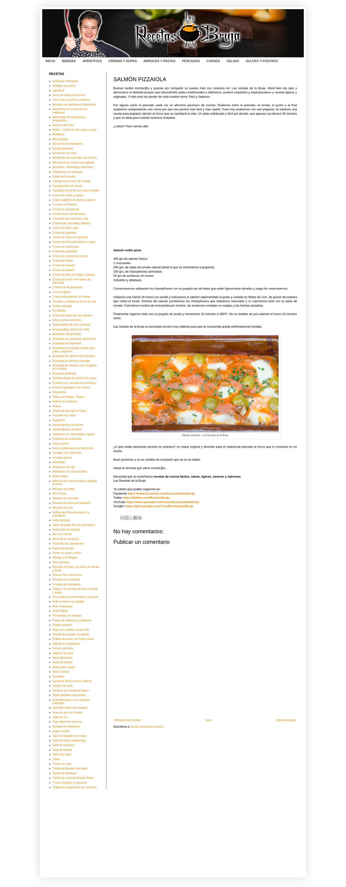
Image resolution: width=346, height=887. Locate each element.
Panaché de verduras (66, 539)
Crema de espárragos (66, 246)
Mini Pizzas (60, 493)
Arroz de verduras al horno (69, 95)
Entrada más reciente (127, 720)
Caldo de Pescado (64, 176)
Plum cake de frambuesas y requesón (76, 597)
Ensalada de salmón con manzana (74, 356)
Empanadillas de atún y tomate (71, 324)
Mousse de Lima (63, 507)
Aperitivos (59, 90)
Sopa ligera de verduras (67, 721)
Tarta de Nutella (62, 750)
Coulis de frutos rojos (65, 227)
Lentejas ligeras (62, 457)
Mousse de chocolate (65, 498)
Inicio (208, 720)
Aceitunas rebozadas (65, 81)
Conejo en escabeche (66, 209)
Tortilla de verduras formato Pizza (73, 777)
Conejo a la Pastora (65, 204)
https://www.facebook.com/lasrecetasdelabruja (161, 493)
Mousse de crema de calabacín (72, 503)
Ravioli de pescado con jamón (71, 634)
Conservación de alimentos (69, 214)
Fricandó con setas (64, 415)
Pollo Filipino (60, 611)
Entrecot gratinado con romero (71, 387)
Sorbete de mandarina (66, 726)
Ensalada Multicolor (65, 373)
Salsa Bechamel (63, 657)
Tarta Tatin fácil (62, 754)
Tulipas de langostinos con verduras (75, 787)
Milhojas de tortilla (64, 489)
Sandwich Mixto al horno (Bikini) (72, 681)
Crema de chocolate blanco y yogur (74, 241)
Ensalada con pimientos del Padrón (74, 338)
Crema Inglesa (61, 292)
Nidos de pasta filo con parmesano (74, 525)
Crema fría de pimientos (67, 287)
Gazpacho (59, 420)
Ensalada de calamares (67, 343)
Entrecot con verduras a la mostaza (74, 382)
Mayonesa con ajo (64, 467)
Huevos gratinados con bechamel (73, 448)
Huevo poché (61, 443)
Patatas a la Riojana (65, 557)
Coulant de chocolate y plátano (71, 223)
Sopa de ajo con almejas (68, 712)
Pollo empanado (63, 606)
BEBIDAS (69, 61)
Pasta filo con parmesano (68, 543)
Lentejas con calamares (67, 452)
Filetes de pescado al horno (69, 410)
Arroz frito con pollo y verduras (71, 99)
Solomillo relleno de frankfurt (70, 707)
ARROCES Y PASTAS (159, 61)
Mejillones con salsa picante (70, 471)
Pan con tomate (62, 534)
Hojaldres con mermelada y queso (73, 434)
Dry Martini (59, 310)
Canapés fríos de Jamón (68, 186)
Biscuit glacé (60, 139)
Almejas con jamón (64, 85)
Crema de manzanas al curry (70, 256)
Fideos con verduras (65, 401)
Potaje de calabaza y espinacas (72, 620)
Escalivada (59, 392)
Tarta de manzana (64, 745)
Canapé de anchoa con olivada (71, 181)
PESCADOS (191, 61)
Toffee (56, 759)
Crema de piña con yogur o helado (74, 274)
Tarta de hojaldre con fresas (69, 736)
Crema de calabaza (64, 232)
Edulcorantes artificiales (67, 320)
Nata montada (61, 520)
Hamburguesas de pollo (67, 429)
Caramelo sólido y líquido (68, 195)
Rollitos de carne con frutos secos (73, 639)
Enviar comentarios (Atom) (147, 726)
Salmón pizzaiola (63, 648)
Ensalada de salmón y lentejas (71, 360)
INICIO (50, 61)
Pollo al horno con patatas (68, 601)
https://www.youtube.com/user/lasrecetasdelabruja (162, 502)
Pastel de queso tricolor (67, 553)
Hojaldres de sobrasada (67, 438)
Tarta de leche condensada (69, 740)
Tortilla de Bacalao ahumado (70, 768)
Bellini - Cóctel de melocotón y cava (74, 129)
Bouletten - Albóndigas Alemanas (73, 167)
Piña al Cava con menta (67, 575)
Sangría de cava (63, 685)
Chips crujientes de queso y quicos (74, 200)
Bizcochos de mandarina (68, 143)
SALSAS (232, 61)
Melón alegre (60, 476)
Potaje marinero (62, 625)
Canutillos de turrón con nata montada (76, 190)
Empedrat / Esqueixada (67, 334)
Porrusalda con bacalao (67, 615)
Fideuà (57, 406)
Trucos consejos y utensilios (70, 782)
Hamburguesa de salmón (68, 424)
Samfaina (58, 676)
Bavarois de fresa (63, 125)
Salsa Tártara (61, 671)
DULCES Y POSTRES (262, 61)
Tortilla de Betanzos (65, 773)
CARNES (213, 61)
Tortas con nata (62, 763)
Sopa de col (60, 717)
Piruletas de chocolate (66, 579)
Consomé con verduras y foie (70, 218)
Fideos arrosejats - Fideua (68, 396)
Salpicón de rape (63, 653)
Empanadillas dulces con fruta (71, 329)
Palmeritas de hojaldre (66, 529)
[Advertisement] (205, 681)
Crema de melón (63, 260)
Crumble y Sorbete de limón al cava (74, 301)
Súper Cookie (61, 731)
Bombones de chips (65, 153)
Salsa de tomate (63, 662)
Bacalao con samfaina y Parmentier (74, 104)
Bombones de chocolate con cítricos (75, 157)
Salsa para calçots (64, 667)
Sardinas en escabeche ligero (71, 690)
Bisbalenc (58, 134)
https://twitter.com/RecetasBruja (146, 497)
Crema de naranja (64, 265)
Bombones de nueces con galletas (74, 162)
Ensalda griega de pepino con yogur (75, 378)
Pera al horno (61, 562)
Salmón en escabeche (66, 643)
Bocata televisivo (63, 148)
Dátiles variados (62, 306)
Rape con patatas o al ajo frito (71, 629)
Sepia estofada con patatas (69, 695)
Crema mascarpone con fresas (71, 296)
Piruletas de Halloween (67, 584)
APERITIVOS (92, 61)
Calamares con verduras (68, 172)
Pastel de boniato (63, 548)
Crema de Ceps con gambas (70, 237)
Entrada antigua (286, 720)
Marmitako (59, 462)
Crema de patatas (63, 270)
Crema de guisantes (65, 251)
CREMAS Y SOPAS (123, 61)
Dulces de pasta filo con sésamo (72, 315)
